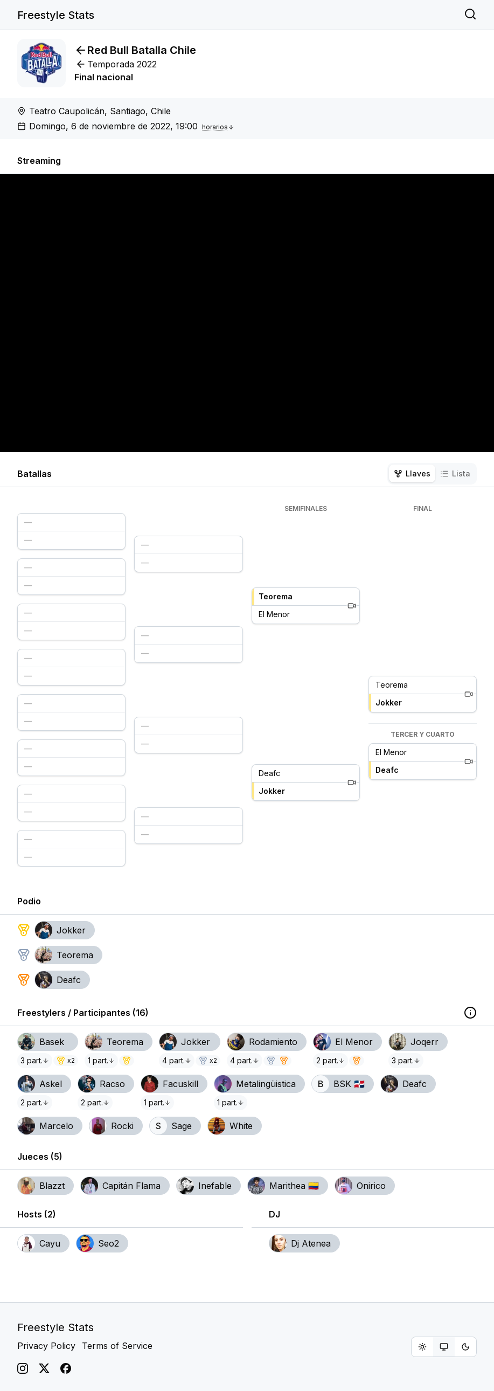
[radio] (422, 1347)
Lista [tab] (455, 473)
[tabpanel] (247, 686)
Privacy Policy (46, 1345)
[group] (444, 1347)
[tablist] (432, 474)
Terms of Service (117, 1345)
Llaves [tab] (412, 473)
